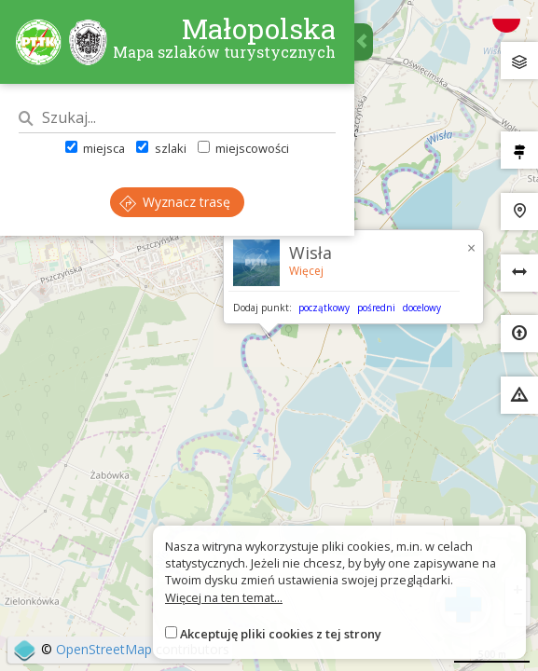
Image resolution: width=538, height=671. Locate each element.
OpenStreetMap (104, 649)
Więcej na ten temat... (224, 597)
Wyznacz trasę (174, 202)
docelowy (422, 307)
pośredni (376, 307)
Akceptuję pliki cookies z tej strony (280, 633)
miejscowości (243, 148)
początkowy (324, 307)
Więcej (306, 271)
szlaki (161, 148)
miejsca (95, 148)
